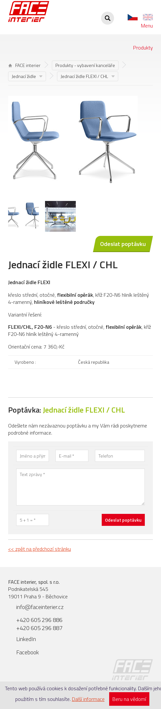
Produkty (143, 47)
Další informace (88, 699)
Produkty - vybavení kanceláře (85, 65)
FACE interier (24, 65)
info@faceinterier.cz (39, 607)
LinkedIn (26, 639)
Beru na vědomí (129, 699)
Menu (147, 25)
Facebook (27, 652)
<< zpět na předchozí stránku (39, 549)
